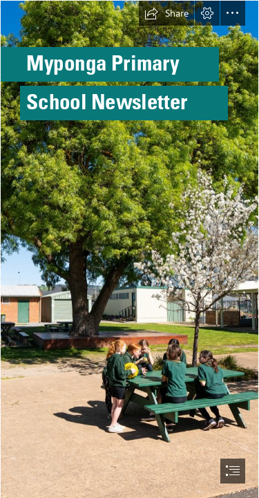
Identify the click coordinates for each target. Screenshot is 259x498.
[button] (166, 13)
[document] (129, 249)
